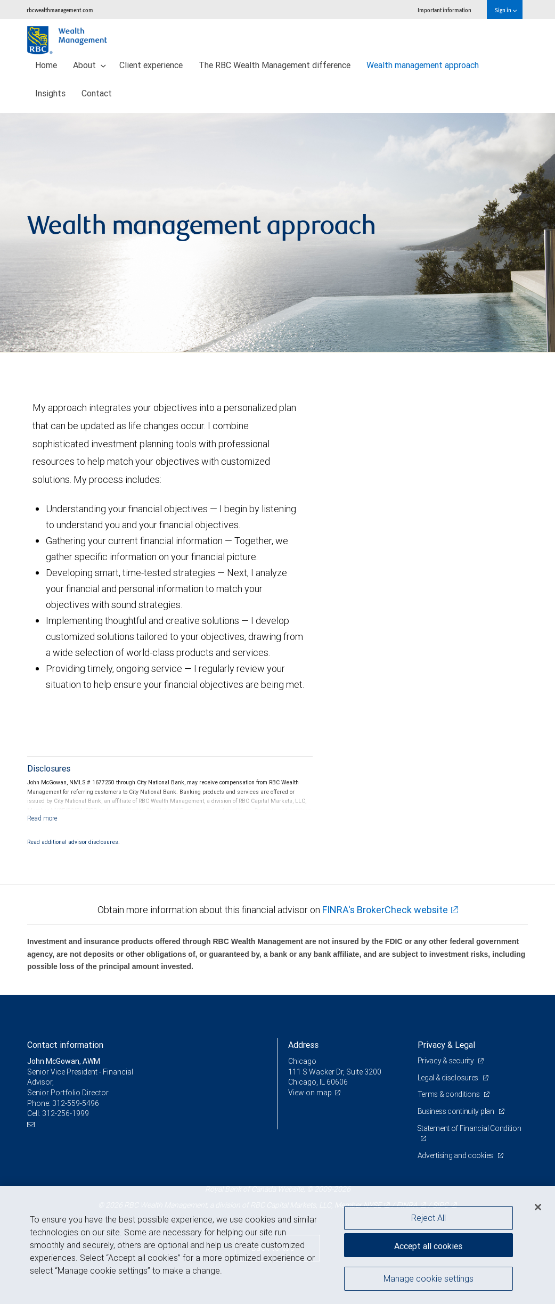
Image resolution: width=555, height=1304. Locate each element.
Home (46, 65)
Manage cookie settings (428, 1279)
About (89, 65)
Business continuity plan (457, 1111)
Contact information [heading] (65, 1044)
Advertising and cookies (456, 1155)
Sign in (506, 9)
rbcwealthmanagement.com (60, 9)
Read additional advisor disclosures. (73, 842)
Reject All (428, 1217)
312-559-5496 (75, 1103)
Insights (50, 93)
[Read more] (42, 818)
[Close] (538, 1207)
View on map (310, 1092)
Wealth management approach (422, 65)
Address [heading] (303, 1044)
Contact (96, 93)
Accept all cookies (428, 1245)
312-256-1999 (65, 1113)
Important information (444, 9)
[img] (277, 232)
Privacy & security (447, 1060)
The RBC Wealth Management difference (274, 65)
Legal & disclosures (449, 1077)
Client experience (151, 65)
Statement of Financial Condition (470, 1128)
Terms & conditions (449, 1094)
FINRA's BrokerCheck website (385, 910)
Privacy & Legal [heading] (446, 1044)
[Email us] (32, 1124)
